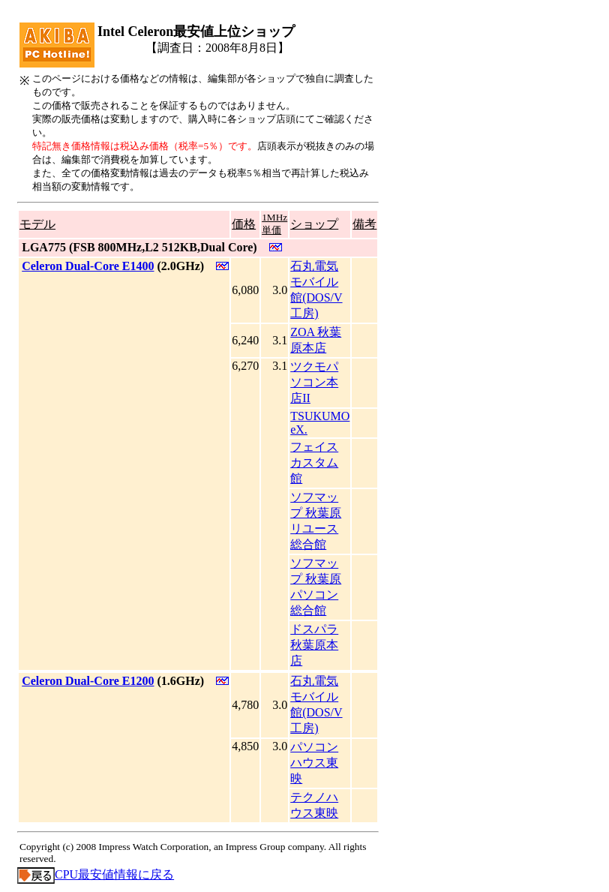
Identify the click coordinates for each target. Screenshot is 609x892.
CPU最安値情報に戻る (95, 874)
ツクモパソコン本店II (314, 382)
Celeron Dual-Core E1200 (88, 680)
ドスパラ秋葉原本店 (314, 645)
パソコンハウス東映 (314, 762)
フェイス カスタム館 (314, 462)
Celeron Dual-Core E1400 (88, 266)
